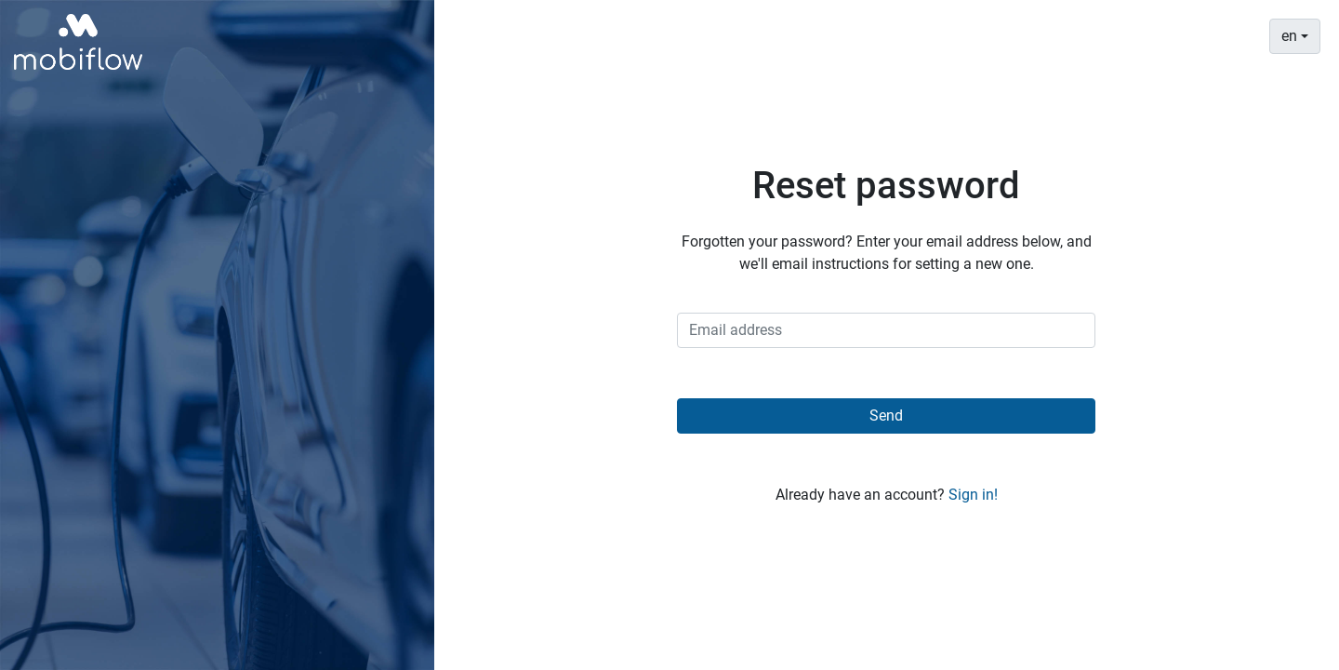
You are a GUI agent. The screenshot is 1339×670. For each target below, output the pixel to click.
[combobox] (1294, 36)
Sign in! (973, 494)
